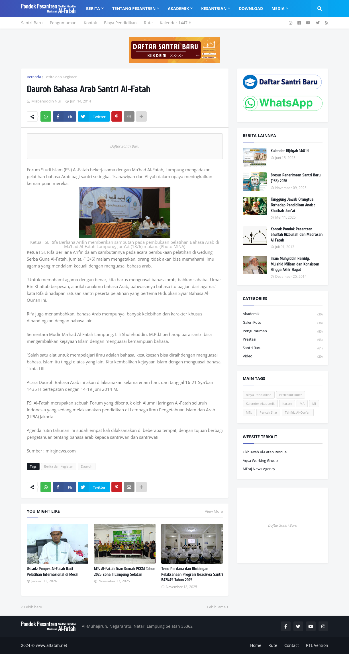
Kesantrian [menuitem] (213, 8)
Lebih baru (33, 606)
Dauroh (86, 466)
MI (314, 403)
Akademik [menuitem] (178, 8)
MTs (249, 412)
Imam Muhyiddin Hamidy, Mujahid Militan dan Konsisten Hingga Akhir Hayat (295, 264)
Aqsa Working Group (260, 460)
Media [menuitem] (278, 8)
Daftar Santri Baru (124, 146)
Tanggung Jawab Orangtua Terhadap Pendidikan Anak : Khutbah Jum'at (293, 205)
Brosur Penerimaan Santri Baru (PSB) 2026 (296, 178)
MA (302, 403)
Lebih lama (216, 606)
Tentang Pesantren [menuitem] (134, 8)
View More (214, 511)
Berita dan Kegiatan (60, 76)
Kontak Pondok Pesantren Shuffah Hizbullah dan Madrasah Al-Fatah (297, 235)
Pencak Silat (268, 412)
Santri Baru (32, 22)
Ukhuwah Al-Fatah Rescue (265, 451)
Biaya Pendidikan (120, 22)
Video (283, 356)
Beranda (34, 76)
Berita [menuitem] (93, 8)
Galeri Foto (283, 323)
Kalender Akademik (260, 403)
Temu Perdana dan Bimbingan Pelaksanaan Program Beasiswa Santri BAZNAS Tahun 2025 (192, 574)
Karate (287, 403)
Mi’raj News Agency (259, 468)
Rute (148, 22)
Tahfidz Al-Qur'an (298, 412)
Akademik (283, 314)
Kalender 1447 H (175, 22)
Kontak (90, 22)
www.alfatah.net (51, 645)
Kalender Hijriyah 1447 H (290, 150)
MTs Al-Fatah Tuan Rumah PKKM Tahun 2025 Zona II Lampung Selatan (124, 571)
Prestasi (283, 340)
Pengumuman (63, 22)
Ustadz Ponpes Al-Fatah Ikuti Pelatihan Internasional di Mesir (52, 571)
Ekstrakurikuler (290, 395)
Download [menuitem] (251, 8)
